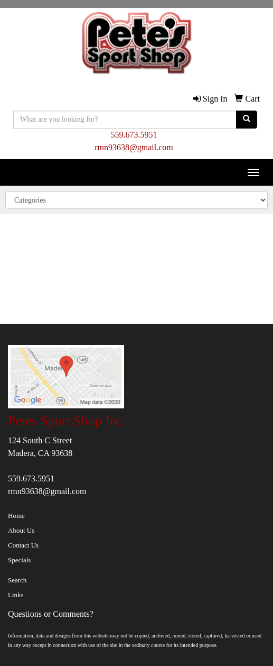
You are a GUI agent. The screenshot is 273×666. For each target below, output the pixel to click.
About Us (21, 530)
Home (16, 515)
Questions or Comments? (50, 613)
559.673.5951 (134, 134)
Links (16, 595)
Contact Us (23, 545)
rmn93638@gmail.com (134, 147)
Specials (19, 560)
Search (17, 580)
